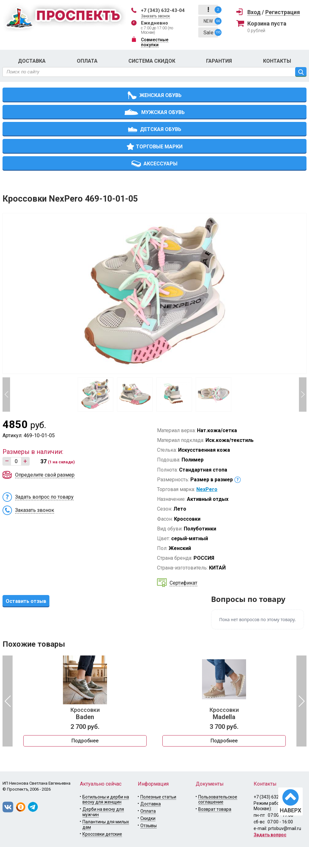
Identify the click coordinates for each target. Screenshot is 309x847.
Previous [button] (6, 394)
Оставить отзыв (26, 601)
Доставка (32, 61)
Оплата (87, 61)
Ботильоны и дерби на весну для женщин (105, 799)
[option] (84, 701)
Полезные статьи (158, 796)
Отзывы (148, 825)
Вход (254, 12)
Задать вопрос (270, 834)
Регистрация (282, 12)
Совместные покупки (154, 42)
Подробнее (84, 741)
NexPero (206, 489)
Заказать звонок (155, 16)
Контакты (277, 61)
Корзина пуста (266, 23)
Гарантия (219, 61)
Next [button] (302, 394)
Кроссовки (85, 714)
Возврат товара (214, 809)
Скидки (147, 818)
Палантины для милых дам (105, 824)
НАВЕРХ (290, 810)
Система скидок (151, 61)
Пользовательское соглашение (217, 799)
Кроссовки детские (102, 834)
